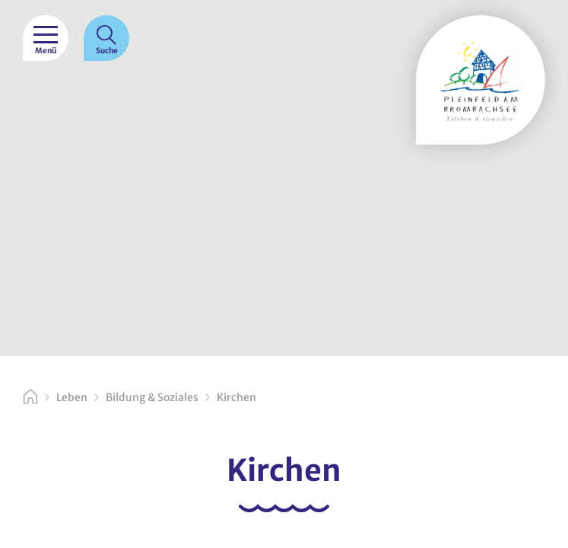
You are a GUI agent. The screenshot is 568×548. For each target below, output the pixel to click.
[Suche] (106, 38)
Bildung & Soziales (152, 397)
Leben (71, 397)
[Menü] (45, 38)
